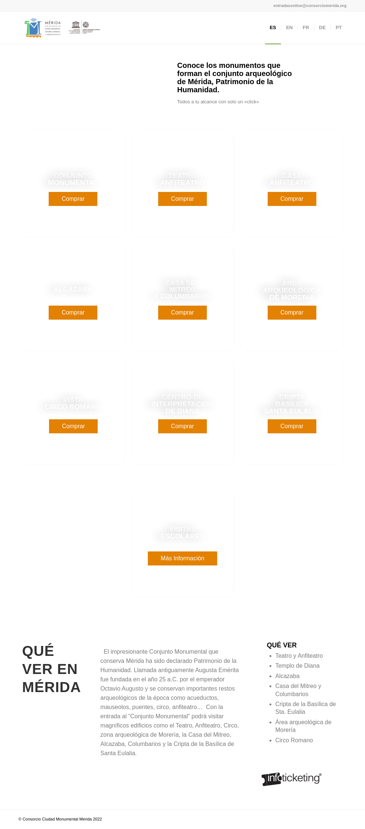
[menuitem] (273, 27)
